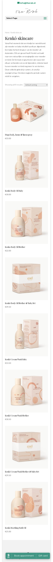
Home (7, 32)
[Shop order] (36, 85)
